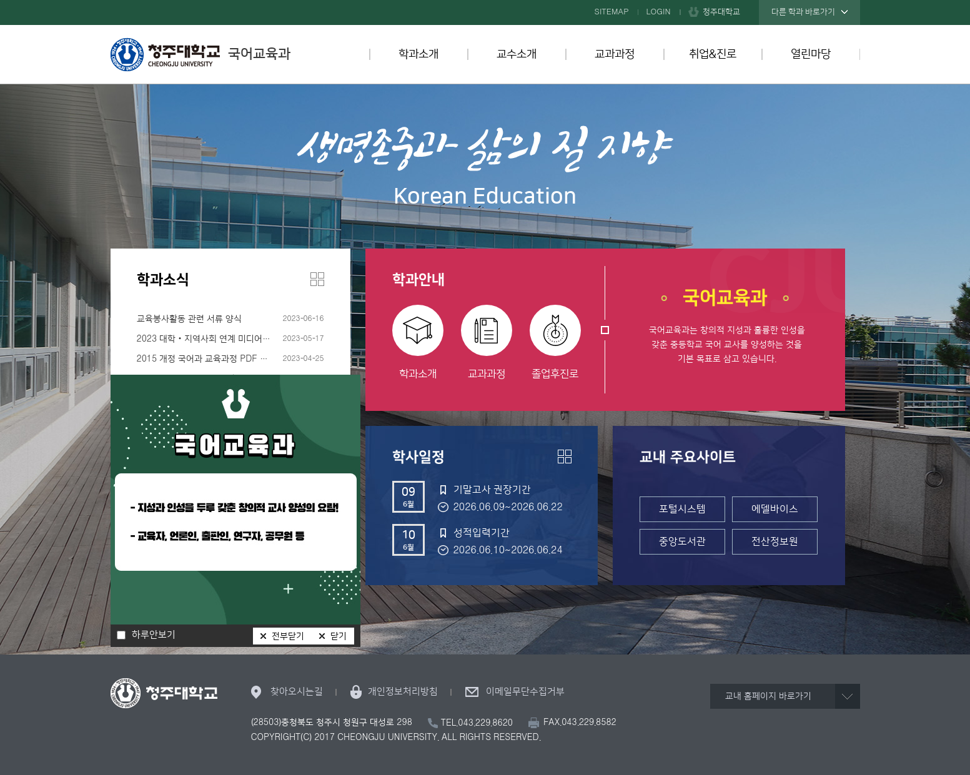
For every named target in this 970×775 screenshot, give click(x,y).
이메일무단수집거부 (525, 691)
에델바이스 (774, 509)
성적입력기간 (481, 532)
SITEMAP (612, 11)
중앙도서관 (682, 541)
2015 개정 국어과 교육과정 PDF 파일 (206, 359)
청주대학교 (721, 11)
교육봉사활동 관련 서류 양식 (189, 319)
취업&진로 (712, 54)
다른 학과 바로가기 (803, 11)
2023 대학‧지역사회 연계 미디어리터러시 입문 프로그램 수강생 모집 (230, 339)
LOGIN (658, 11)
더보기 (317, 279)
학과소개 (418, 54)
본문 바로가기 (485, 0)
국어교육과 (200, 54)
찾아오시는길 (296, 691)
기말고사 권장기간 (492, 489)
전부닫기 (288, 636)
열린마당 (811, 54)
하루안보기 (154, 635)
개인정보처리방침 (403, 691)
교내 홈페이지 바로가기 (768, 696)
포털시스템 (682, 509)
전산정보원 (774, 541)
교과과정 (615, 54)
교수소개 (517, 54)
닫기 (338, 636)
